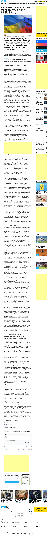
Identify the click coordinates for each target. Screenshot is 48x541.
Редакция (12, 511)
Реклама (12, 510)
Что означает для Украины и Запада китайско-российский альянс (41, 204)
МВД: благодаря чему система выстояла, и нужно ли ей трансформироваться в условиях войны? (40, 103)
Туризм (37, 525)
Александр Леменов (5, 502)
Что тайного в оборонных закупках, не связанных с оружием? (39, 98)
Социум (37, 521)
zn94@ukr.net (17, 514)
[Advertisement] (18, 148)
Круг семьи (37, 523)
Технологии (25, 522)
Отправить (27, 442)
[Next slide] (46, 3)
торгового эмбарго (8, 374)
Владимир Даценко (19, 502)
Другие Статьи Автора (41, 181)
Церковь (25, 525)
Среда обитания (26, 523)
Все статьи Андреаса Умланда (10, 427)
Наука (25, 521)
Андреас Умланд (10, 34)
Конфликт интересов (15, 523)
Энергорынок (3, 525)
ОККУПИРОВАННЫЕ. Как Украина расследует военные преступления (39, 112)
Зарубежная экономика (15, 522)
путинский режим (15, 173)
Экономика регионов (4, 527)
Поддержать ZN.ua (42, 1)
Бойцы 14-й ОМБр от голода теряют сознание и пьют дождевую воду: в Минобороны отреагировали (40, 132)
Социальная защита (15, 521)
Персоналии (14, 526)
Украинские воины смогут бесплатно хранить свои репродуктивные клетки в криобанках (39, 123)
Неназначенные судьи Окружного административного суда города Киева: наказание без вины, (40, 118)
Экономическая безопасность (16, 525)
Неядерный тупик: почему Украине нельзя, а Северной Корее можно (41, 192)
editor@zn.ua (20, 516)
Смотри (37, 234)
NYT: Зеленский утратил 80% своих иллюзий (40, 152)
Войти (35, 1)
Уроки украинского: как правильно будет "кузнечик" (40, 137)
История (37, 522)
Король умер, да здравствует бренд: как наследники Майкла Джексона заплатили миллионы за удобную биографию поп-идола (40, 142)
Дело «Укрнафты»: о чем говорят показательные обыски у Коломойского (40, 108)
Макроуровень (3, 523)
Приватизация (3, 526)
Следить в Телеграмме (12, 481)
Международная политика (4, 522)
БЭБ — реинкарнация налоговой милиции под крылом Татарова (40, 94)
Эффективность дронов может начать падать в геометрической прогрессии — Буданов (40, 148)
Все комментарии (17, 453)
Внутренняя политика (4, 521)
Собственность (38, 526)
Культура (25, 526)
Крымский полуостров (8, 130)
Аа (37, 1)
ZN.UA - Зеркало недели (42, 61)
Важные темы (3, 3)
